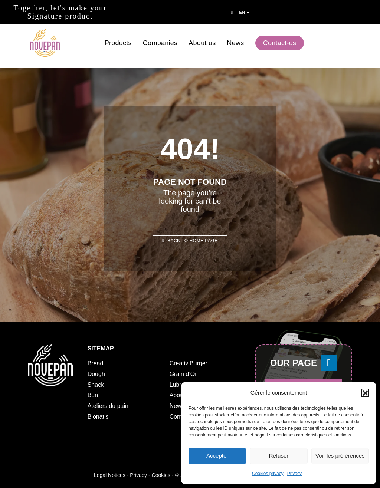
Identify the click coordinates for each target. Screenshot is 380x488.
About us (202, 36)
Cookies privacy (268, 473)
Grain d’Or (183, 374)
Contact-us (280, 36)
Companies (160, 36)
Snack (96, 385)
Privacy (294, 473)
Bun (93, 395)
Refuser (279, 456)
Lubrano (180, 385)
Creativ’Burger (188, 363)
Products (118, 36)
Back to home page (190, 240)
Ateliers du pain (108, 406)
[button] (365, 392)
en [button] (367, 12)
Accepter (217, 456)
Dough (96, 374)
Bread (96, 363)
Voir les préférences (340, 456)
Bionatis (98, 416)
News (235, 36)
